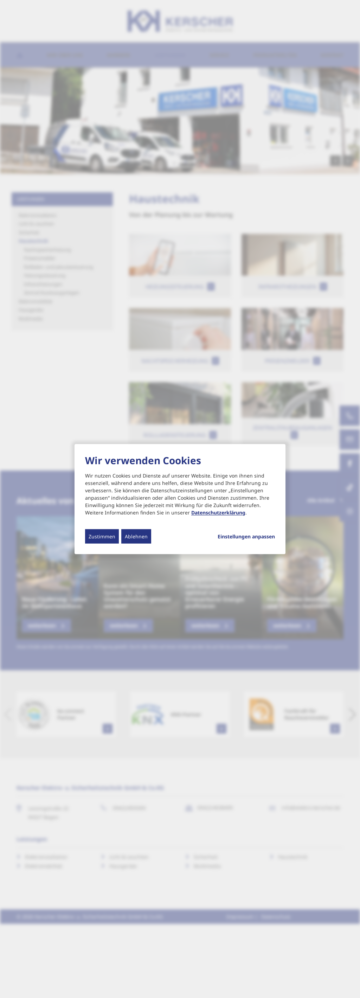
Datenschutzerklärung (218, 512)
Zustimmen (102, 536)
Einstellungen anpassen (246, 536)
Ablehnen (136, 536)
